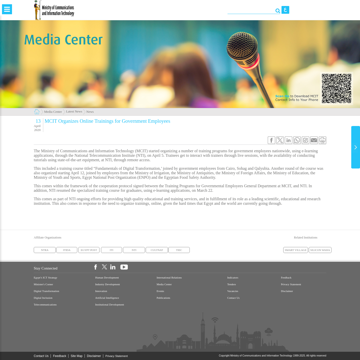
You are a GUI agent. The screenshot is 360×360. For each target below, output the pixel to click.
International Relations (169, 277)
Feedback (286, 277)
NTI (134, 250)
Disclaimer (287, 291)
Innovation (101, 291)
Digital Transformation (46, 291)
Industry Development (107, 284)
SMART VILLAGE (295, 250)
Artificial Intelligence (107, 297)
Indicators (232, 277)
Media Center (53, 112)
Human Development (107, 277)
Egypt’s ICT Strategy (45, 277)
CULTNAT (157, 250)
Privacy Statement (291, 284)
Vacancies (232, 291)
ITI (111, 250)
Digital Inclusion (43, 297)
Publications (163, 297)
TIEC (179, 250)
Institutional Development (109, 304)
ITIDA (66, 250)
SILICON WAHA (320, 250)
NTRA (44, 250)
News (90, 112)
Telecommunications (45, 304)
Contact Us (233, 297)
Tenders (231, 284)
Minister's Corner (43, 284)
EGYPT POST (89, 250)
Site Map (76, 356)
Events (160, 291)
